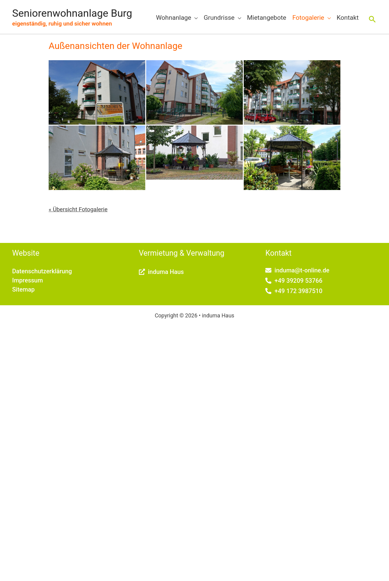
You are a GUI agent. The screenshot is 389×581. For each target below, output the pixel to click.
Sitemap (23, 289)
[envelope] (297, 270)
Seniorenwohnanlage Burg (72, 13)
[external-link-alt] (161, 271)
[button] (372, 19)
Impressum (27, 280)
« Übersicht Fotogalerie (78, 209)
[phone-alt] (293, 280)
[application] (194, 17)
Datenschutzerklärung (42, 271)
